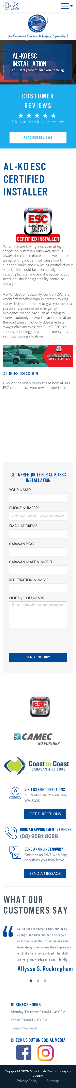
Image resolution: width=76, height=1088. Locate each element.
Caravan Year (21, 544)
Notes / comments (26, 598)
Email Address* (23, 526)
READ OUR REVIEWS (38, 138)
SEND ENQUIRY (38, 657)
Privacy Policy (27, 1081)
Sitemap (53, 1081)
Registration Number (28, 580)
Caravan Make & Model (31, 562)
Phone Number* (24, 508)
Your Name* (20, 490)
